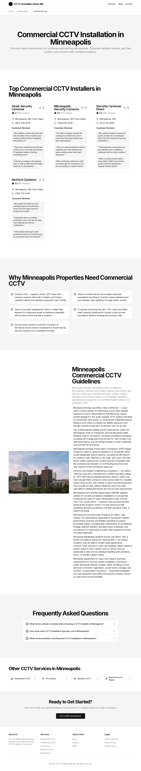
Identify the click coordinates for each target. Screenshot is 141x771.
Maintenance (46, 753)
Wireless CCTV (47, 750)
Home (11, 11)
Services (112, 4)
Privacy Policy (110, 743)
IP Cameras (45, 746)
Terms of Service (111, 739)
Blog (121, 4)
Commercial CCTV (48, 743)
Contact (129, 4)
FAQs (74, 746)
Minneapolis (23, 11)
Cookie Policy (110, 746)
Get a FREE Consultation (70, 716)
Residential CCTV (48, 739)
